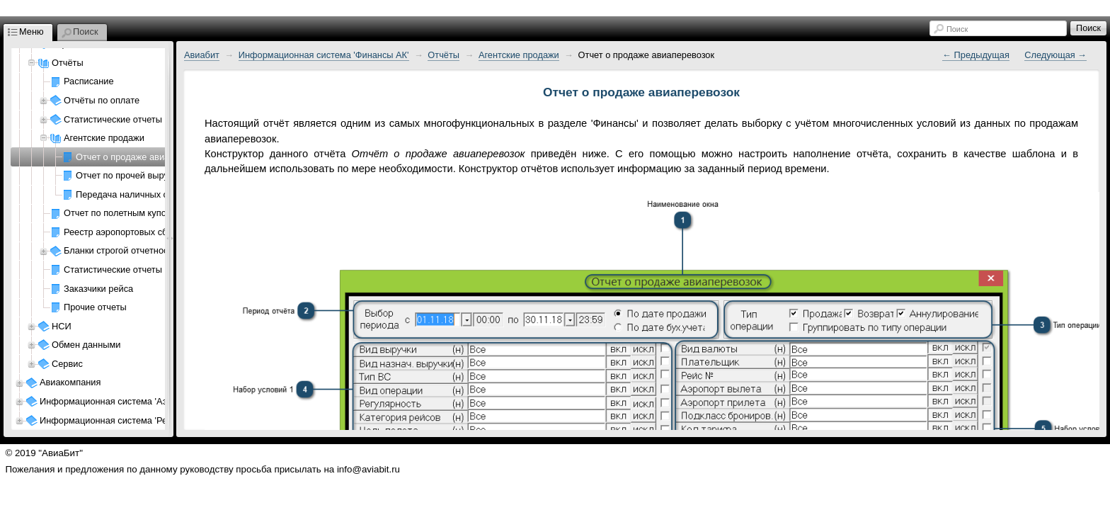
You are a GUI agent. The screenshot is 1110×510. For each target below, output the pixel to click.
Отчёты (443, 55)
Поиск (957, 29)
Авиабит (201, 55)
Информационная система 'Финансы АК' (324, 55)
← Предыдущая (975, 55)
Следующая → (1055, 55)
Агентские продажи (519, 55)
